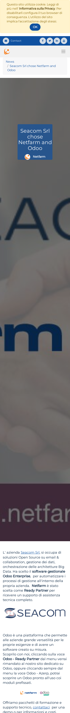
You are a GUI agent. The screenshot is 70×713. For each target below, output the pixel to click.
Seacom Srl (30, 552)
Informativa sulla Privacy (37, 8)
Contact (12, 40)
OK (35, 27)
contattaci (41, 707)
